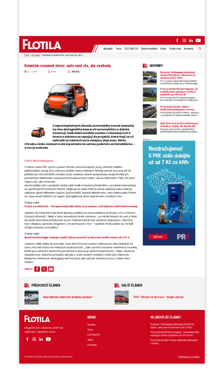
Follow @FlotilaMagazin (39, 161)
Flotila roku (175, 48)
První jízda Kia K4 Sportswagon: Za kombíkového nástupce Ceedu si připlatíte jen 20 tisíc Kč (173, 339)
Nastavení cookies (189, 362)
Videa (163, 48)
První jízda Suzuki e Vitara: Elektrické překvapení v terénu (174, 348)
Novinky (92, 328)
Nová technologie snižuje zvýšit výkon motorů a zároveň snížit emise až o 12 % (78, 241)
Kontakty (188, 48)
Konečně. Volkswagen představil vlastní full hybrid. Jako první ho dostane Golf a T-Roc (172, 329)
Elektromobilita (149, 48)
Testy (118, 48)
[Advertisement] (112, 17)
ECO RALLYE (131, 48)
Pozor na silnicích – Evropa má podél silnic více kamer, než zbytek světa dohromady (74, 208)
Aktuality (108, 48)
